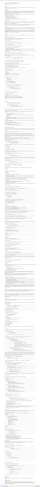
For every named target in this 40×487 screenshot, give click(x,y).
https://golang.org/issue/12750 (11, 4)
